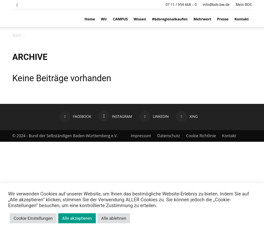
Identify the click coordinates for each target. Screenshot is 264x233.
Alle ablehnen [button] (113, 218)
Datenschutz (168, 136)
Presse (223, 19)
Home (89, 19)
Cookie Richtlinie (201, 136)
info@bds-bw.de (216, 4)
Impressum (141, 136)
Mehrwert (202, 19)
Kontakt (242, 19)
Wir (104, 19)
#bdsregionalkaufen (170, 19)
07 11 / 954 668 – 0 (181, 4)
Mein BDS (244, 4)
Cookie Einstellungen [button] (33, 218)
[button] (17, 4)
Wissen (140, 19)
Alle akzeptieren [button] (77, 218)
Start (16, 35)
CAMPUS (120, 19)
